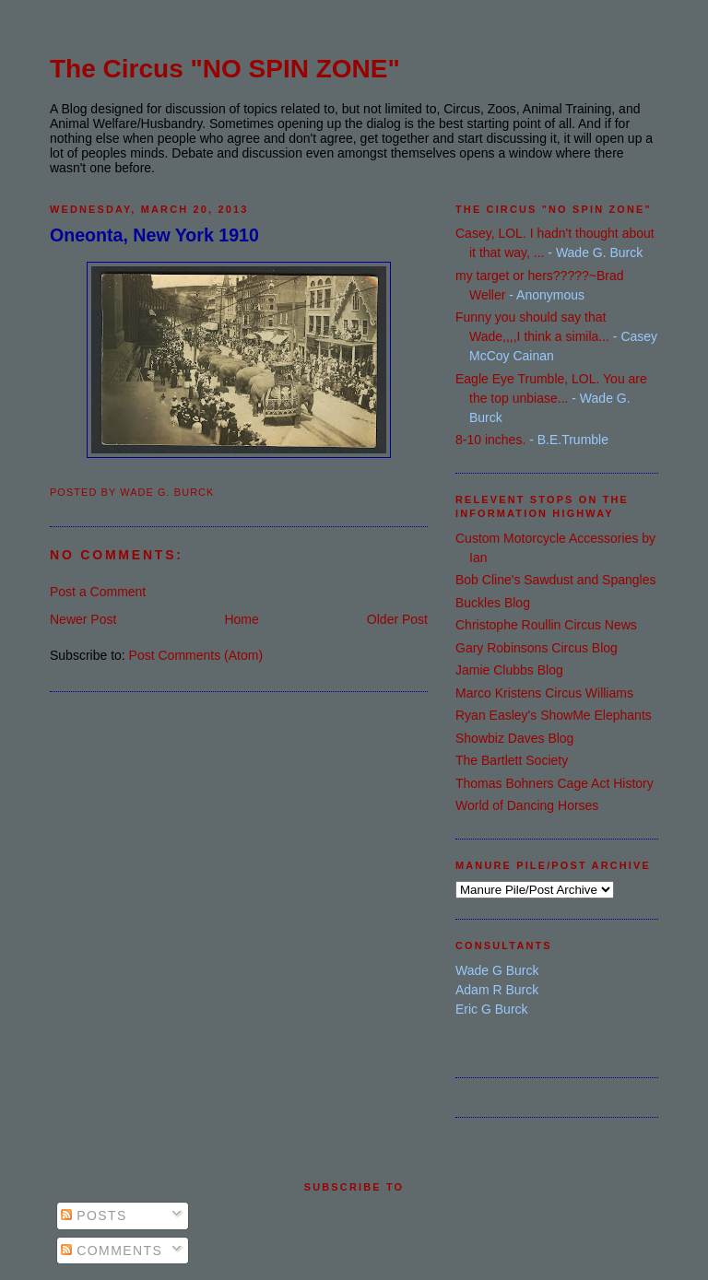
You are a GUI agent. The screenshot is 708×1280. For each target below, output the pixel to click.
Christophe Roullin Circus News (546, 624)
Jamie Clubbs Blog (509, 670)
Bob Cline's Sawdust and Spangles (555, 579)
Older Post (397, 619)
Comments (111, 1250)
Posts (94, 1215)
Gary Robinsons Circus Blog (536, 647)
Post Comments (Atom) (196, 655)
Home (241, 619)
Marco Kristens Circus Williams (544, 693)
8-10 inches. (490, 439)
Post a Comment (98, 591)
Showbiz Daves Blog (514, 738)
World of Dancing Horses (526, 805)
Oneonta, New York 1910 (154, 235)
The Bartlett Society (511, 760)
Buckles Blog (492, 602)
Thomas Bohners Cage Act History (554, 783)
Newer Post (83, 619)
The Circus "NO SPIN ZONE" (225, 68)
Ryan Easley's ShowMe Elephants (553, 715)
